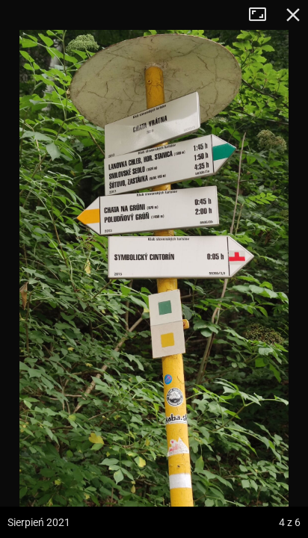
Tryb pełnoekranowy (263, 15)
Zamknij (293, 15)
